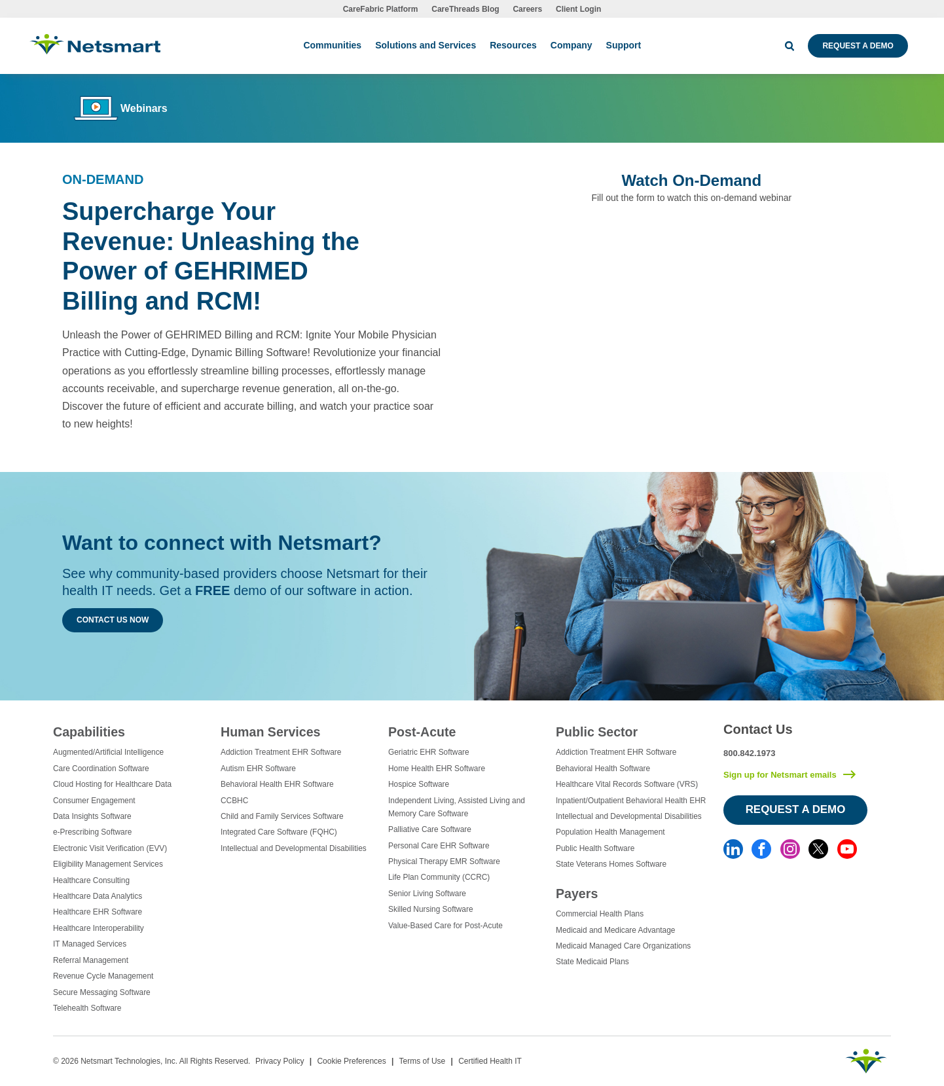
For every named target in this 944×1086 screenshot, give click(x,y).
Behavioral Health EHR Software (277, 784)
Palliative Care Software (429, 829)
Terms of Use (422, 1061)
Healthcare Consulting (91, 880)
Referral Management (90, 960)
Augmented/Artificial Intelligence (108, 752)
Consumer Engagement (94, 800)
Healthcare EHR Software (97, 911)
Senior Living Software (427, 893)
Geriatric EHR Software (428, 752)
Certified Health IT (490, 1061)
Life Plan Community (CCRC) (439, 877)
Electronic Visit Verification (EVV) (110, 848)
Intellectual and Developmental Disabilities (294, 848)
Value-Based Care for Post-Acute (445, 925)
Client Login (578, 9)
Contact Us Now (113, 619)
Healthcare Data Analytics (97, 896)
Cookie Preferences (351, 1061)
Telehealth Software (87, 1008)
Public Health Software (595, 848)
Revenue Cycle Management (103, 976)
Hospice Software (418, 784)
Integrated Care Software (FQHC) (279, 832)
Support (624, 45)
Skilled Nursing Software (430, 909)
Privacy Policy (279, 1061)
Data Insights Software (92, 816)
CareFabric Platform (380, 9)
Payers (577, 893)
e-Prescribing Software (92, 832)
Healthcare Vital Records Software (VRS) (627, 784)
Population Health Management (610, 832)
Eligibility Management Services (108, 864)
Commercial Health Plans (600, 913)
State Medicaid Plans (592, 961)
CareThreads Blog (465, 9)
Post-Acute (422, 732)
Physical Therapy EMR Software (444, 861)
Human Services (270, 732)
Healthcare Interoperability (98, 928)
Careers (527, 9)
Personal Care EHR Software (439, 845)
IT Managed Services (89, 944)
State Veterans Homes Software (611, 864)
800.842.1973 (749, 753)
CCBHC (234, 800)
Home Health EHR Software (436, 768)
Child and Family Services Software (282, 816)
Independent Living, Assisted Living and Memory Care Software (456, 807)
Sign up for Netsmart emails (780, 775)
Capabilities (89, 732)
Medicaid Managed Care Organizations (623, 945)
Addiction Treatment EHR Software (281, 752)
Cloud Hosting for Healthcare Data (112, 784)
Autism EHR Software (258, 768)
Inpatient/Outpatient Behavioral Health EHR (631, 800)
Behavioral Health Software (603, 768)
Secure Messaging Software (102, 992)
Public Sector (597, 732)
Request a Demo (857, 45)
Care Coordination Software (101, 768)
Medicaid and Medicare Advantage (615, 930)
